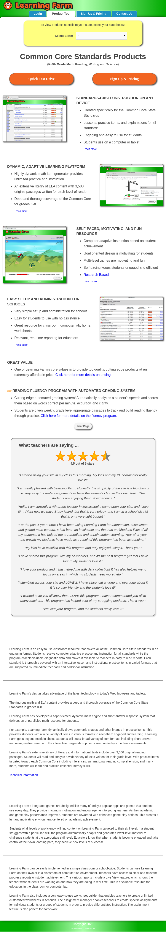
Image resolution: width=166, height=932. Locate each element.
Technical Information (23, 775)
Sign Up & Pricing (93, 13)
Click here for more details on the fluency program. (79, 416)
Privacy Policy (76, 929)
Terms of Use (90, 929)
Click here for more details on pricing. (83, 375)
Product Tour (61, 13)
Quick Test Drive (41, 79)
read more (91, 149)
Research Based (96, 275)
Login (38, 13)
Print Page (83, 426)
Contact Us (124, 13)
